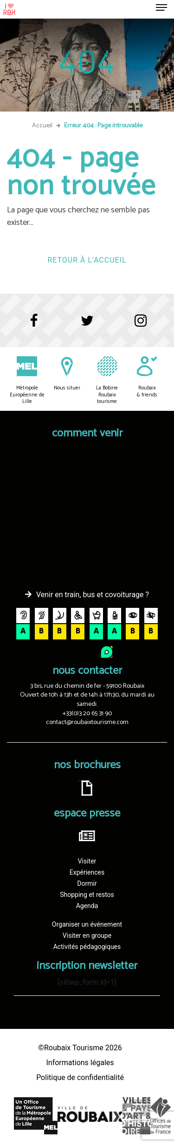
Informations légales (80, 1062)
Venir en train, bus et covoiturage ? (92, 594)
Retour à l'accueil (86, 260)
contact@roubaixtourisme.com (87, 722)
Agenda (87, 905)
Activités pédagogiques (87, 946)
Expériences (87, 872)
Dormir (87, 883)
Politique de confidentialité (80, 1077)
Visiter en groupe (87, 935)
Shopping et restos (87, 894)
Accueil (42, 125)
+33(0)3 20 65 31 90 (87, 713)
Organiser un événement (87, 924)
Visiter (87, 861)
